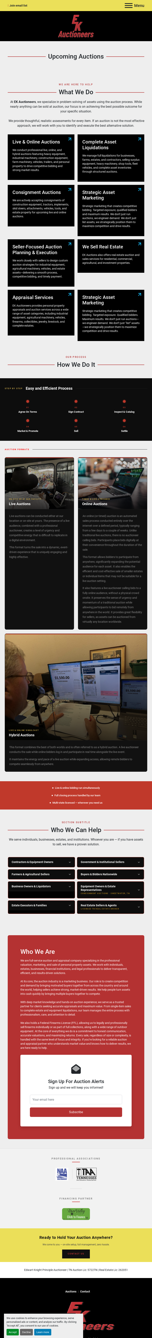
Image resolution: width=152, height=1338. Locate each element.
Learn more (42, 1332)
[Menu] (129, 5)
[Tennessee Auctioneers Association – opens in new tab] (86, 1174)
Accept (13, 1332)
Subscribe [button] (76, 1112)
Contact (85, 1291)
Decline (26, 1332)
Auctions (70, 1291)
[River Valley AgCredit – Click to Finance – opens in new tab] (76, 1214)
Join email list (18, 5)
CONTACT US (76, 1253)
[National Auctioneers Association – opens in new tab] (61, 1174)
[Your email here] (76, 1099)
